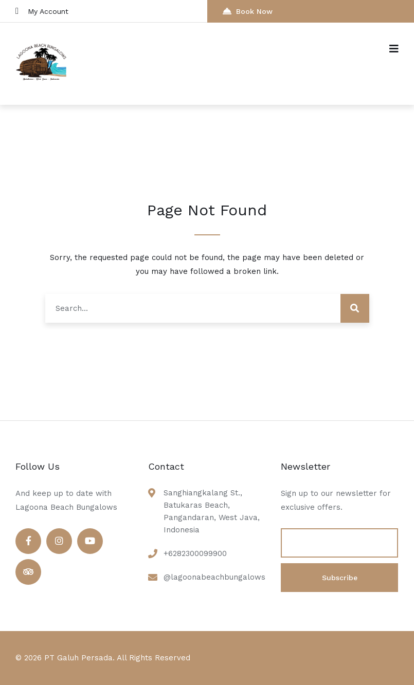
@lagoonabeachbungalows (214, 577)
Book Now (248, 11)
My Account (41, 11)
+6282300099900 (195, 553)
